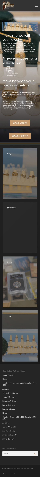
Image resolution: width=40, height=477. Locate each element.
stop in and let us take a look (19, 109)
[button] (36, 6)
